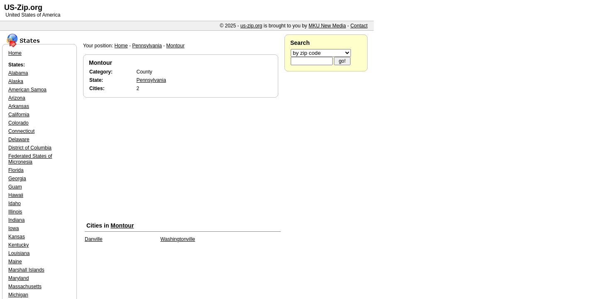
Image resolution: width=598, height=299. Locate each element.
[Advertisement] (182, 161)
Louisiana (18, 253)
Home (121, 46)
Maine (15, 262)
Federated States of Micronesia (30, 159)
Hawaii (15, 195)
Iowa (13, 228)
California (18, 115)
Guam (15, 187)
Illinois (15, 212)
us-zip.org (251, 26)
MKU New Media (327, 26)
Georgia (17, 178)
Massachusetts (25, 286)
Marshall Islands (26, 270)
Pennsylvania (147, 46)
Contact (359, 26)
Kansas (16, 237)
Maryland (18, 278)
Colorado (18, 123)
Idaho (14, 203)
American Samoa (27, 90)
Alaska (15, 81)
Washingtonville (177, 239)
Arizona (16, 98)
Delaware (18, 139)
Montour (175, 46)
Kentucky (18, 245)
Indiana (16, 220)
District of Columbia (29, 148)
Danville (94, 239)
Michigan (18, 295)
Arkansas (18, 106)
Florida (16, 170)
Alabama (18, 73)
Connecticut (21, 131)
